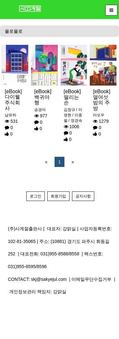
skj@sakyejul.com (49, 279)
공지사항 (83, 196)
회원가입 (58, 196)
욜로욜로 (14, 31)
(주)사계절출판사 (25, 228)
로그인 (35, 196)
